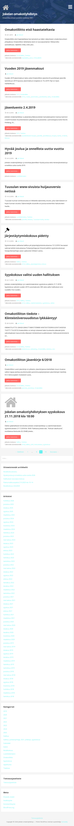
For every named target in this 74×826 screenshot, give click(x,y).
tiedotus (30, 219)
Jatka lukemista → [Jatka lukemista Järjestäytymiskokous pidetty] (12, 256)
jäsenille (39, 136)
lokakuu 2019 (8, 650)
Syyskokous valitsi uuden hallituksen (32, 275)
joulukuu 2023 (8, 536)
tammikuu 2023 (9, 561)
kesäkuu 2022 (8, 586)
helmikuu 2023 (8, 558)
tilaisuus (7, 138)
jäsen (31, 58)
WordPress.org (8, 807)
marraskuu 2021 (9, 600)
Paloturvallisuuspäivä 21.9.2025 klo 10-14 (18, 482)
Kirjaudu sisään (8, 797)
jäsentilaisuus (47, 136)
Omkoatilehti (37, 58)
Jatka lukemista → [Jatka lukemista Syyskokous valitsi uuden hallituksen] (12, 295)
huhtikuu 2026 (8, 501)
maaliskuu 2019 (9, 661)
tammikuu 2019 (9, 668)
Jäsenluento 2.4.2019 (20, 107)
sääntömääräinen (36, 303)
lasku (49, 97)
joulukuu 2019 (8, 643)
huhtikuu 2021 (8, 615)
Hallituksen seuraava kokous (13, 479)
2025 (5, 733)
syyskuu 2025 (8, 511)
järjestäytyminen (36, 264)
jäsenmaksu (34, 97)
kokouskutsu (38, 444)
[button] (71, 4)
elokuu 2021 (7, 611)
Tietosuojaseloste (9, 782)
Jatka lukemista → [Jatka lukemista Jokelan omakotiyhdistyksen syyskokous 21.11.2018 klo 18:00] (12, 437)
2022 (5, 722)
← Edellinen (19, 452)
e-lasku (28, 97)
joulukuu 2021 (8, 597)
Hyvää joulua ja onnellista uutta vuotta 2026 (19, 475)
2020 (5, 715)
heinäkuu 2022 (8, 583)
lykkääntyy (34, 349)
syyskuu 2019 (8, 654)
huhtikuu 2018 (8, 689)
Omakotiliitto (20, 55)
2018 (23, 444)
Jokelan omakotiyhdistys (20, 14)
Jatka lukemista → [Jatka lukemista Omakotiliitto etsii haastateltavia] (12, 50)
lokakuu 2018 (8, 679)
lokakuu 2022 (8, 572)
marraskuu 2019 (9, 647)
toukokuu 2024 (8, 526)
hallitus (28, 264)
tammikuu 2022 (9, 593)
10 (46, 452)
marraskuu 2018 (9, 675)
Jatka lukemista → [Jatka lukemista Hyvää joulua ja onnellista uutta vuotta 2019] (12, 171)
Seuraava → (54, 452)
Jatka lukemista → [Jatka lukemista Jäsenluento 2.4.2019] (12, 128)
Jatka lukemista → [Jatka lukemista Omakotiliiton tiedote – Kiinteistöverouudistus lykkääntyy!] (12, 341)
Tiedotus (27, 55)
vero (53, 349)
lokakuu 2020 (8, 629)
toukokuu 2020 (8, 636)
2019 (17, 94)
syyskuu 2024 (8, 522)
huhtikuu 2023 (8, 554)
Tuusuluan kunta (38, 219)
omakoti (64, 136)
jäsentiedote (43, 97)
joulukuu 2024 (8, 518)
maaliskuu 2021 (9, 618)
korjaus (54, 136)
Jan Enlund (19, 35)
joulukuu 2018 (8, 671)
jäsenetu (24, 388)
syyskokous (46, 303)
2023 (5, 725)
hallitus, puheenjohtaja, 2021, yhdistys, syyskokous (21, 740)
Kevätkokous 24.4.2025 (11, 486)
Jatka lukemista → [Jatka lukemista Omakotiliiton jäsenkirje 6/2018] (12, 380)
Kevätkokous (8, 750)
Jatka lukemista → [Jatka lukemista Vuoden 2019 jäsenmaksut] (12, 89)
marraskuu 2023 (9, 540)
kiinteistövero (26, 349)
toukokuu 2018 (8, 686)
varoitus (46, 219)
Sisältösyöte (7, 800)
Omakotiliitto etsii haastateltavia (30, 29)
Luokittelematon (21, 176)
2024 (5, 729)
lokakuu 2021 (8, 604)
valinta (52, 303)
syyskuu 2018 (8, 682)
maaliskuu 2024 (9, 529)
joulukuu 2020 (8, 622)
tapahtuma (7, 765)
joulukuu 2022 (8, 565)
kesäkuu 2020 (8, 632)
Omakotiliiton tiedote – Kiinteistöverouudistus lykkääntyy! (31, 316)
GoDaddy (64, 822)
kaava (5, 747)
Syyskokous (7, 761)
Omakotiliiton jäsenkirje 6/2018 (28, 360)
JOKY (32, 444)
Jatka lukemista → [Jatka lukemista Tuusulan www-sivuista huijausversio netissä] (12, 212)
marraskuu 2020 (9, 625)
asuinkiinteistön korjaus (29, 136)
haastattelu (25, 58)
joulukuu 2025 (8, 504)
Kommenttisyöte (9, 804)
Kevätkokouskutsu (10, 472)
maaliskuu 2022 (9, 590)
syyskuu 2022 (8, 575)
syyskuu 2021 (8, 607)
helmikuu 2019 (8, 664)
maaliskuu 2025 (9, 515)
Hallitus (18, 262)
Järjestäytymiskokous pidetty (27, 236)
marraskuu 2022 (9, 568)
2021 (5, 718)
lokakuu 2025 (8, 508)
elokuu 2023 (7, 550)
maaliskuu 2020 (9, 639)
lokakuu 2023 (8, 543)
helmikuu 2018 (8, 696)
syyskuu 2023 (8, 547)
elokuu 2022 (7, 579)
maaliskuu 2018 (9, 693)
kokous (44, 264)
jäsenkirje (31, 388)
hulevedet (7, 743)
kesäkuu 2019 (8, 657)
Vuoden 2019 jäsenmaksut (24, 68)
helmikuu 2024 (8, 533)
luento (59, 136)
